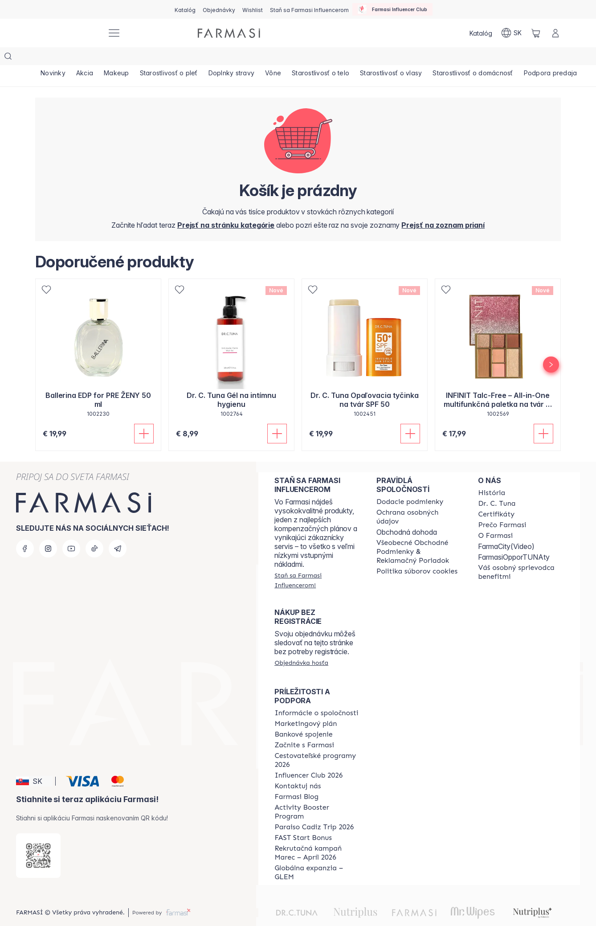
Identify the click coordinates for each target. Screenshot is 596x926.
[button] (34, 763)
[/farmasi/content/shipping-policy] (410, 483)
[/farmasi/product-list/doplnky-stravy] (239, 58)
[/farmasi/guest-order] (301, 645)
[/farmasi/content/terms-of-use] (419, 533)
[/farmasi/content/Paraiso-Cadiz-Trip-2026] (314, 809)
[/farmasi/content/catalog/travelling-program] (317, 742)
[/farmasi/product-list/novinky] (54, 58)
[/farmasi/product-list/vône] (283, 58)
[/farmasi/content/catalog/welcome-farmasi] (521, 554)
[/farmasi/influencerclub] (392, 9)
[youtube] (71, 531)
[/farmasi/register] (219, 9)
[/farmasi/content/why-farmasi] (502, 507)
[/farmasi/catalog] (185, 9)
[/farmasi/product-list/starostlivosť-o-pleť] (175, 58)
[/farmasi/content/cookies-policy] (416, 553)
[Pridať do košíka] (144, 416)
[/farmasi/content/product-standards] (496, 496)
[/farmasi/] (66, 33)
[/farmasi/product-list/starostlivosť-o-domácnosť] (488, 58)
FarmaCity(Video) (506, 528)
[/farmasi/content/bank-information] (303, 716)
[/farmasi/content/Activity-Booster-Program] (317, 794)
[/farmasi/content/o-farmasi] (495, 517)
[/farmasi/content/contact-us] (297, 768)
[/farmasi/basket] (536, 33)
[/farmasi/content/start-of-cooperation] (304, 727)
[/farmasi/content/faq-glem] (317, 855)
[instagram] (48, 531)
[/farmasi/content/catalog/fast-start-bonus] (302, 819)
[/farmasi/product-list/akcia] (87, 58)
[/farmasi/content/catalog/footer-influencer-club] (308, 757)
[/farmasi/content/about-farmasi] (491, 475)
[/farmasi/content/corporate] (316, 695)
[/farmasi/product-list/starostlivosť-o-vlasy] (404, 58)
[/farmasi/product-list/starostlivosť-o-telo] (332, 58)
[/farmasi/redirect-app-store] (38, 837)
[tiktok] (94, 531)
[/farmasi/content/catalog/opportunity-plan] (305, 705)
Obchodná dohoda (406, 514)
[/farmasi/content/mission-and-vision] (496, 485)
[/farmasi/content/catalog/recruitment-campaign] (317, 835)
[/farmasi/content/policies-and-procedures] (419, 499)
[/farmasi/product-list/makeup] (121, 58)
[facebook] (25, 531)
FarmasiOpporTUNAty (514, 539)
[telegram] (118, 531)
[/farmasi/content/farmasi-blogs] (296, 778)
